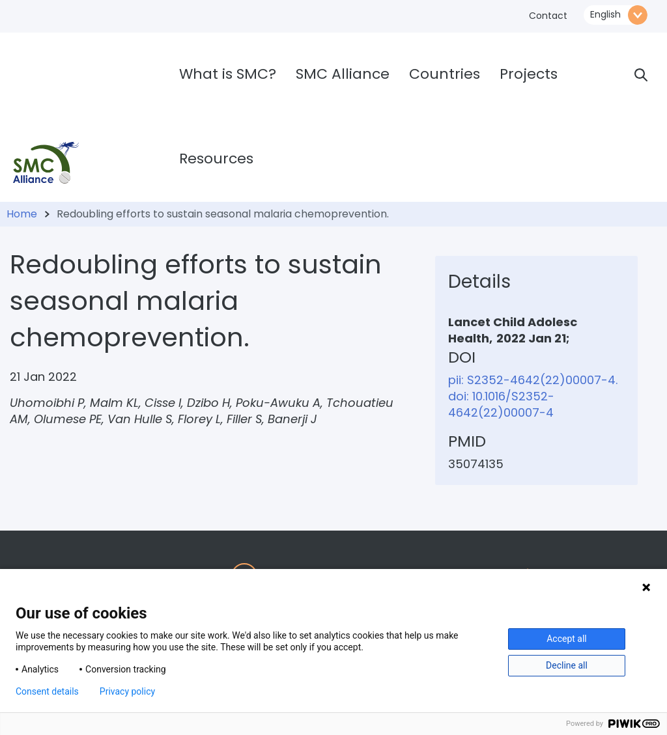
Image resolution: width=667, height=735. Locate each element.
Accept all (566, 638)
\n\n (615, 15)
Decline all (567, 665)
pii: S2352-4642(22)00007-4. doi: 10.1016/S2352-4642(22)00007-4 (532, 396)
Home (22, 213)
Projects (529, 74)
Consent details (47, 691)
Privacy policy (127, 691)
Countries (444, 74)
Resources (216, 158)
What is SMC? (227, 74)
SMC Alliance (343, 74)
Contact (548, 15)
